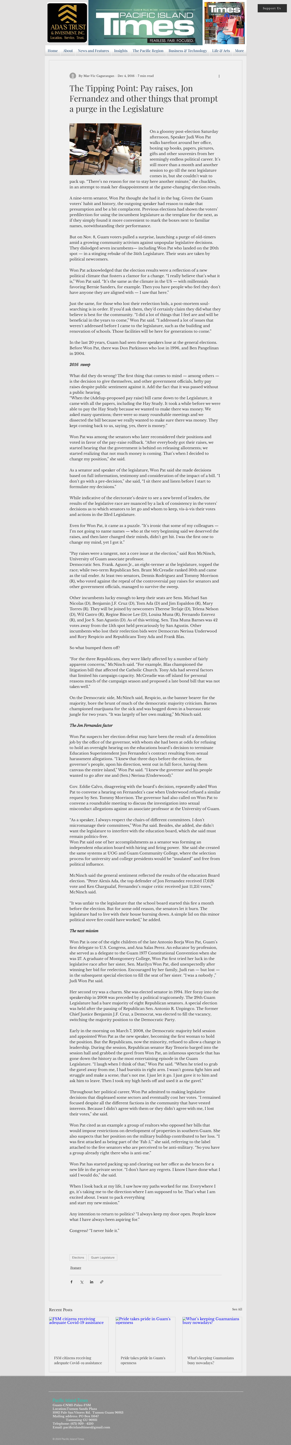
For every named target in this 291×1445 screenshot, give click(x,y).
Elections (78, 1257)
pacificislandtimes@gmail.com (86, 1427)
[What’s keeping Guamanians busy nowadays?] (212, 1333)
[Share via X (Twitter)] (81, 1282)
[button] (272, 8)
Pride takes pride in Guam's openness (143, 1360)
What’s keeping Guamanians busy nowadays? (211, 1360)
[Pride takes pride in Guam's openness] (145, 1333)
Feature (75, 1268)
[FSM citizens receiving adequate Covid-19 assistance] (79, 1333)
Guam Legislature (103, 1257)
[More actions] (219, 75)
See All (237, 1309)
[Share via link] (102, 1282)
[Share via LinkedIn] (92, 1282)
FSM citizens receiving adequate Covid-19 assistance (78, 1360)
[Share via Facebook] (71, 1282)
